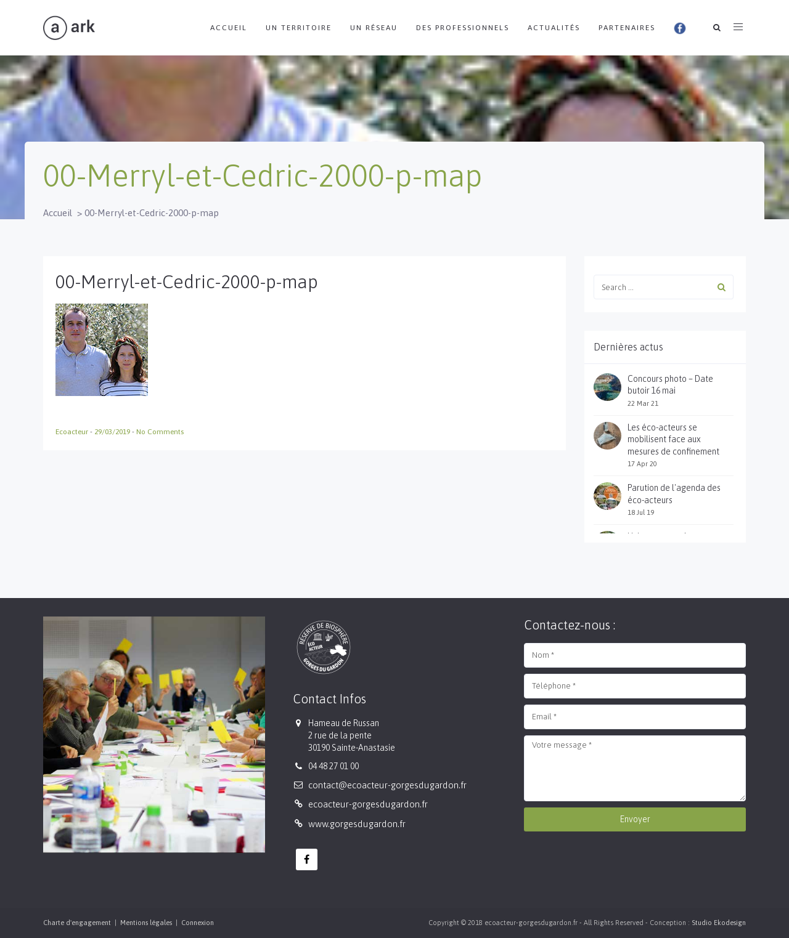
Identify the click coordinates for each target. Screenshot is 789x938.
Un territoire (299, 27)
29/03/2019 (113, 431)
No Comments (160, 431)
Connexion (197, 922)
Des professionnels (462, 27)
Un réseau (374, 27)
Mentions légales (146, 922)
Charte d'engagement (77, 922)
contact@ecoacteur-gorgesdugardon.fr (387, 785)
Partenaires (627, 27)
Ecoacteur (72, 431)
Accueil (228, 27)
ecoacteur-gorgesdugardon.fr (368, 804)
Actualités (554, 27)
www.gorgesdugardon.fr (357, 824)
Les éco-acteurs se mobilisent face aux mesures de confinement (673, 439)
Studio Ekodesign (719, 922)
